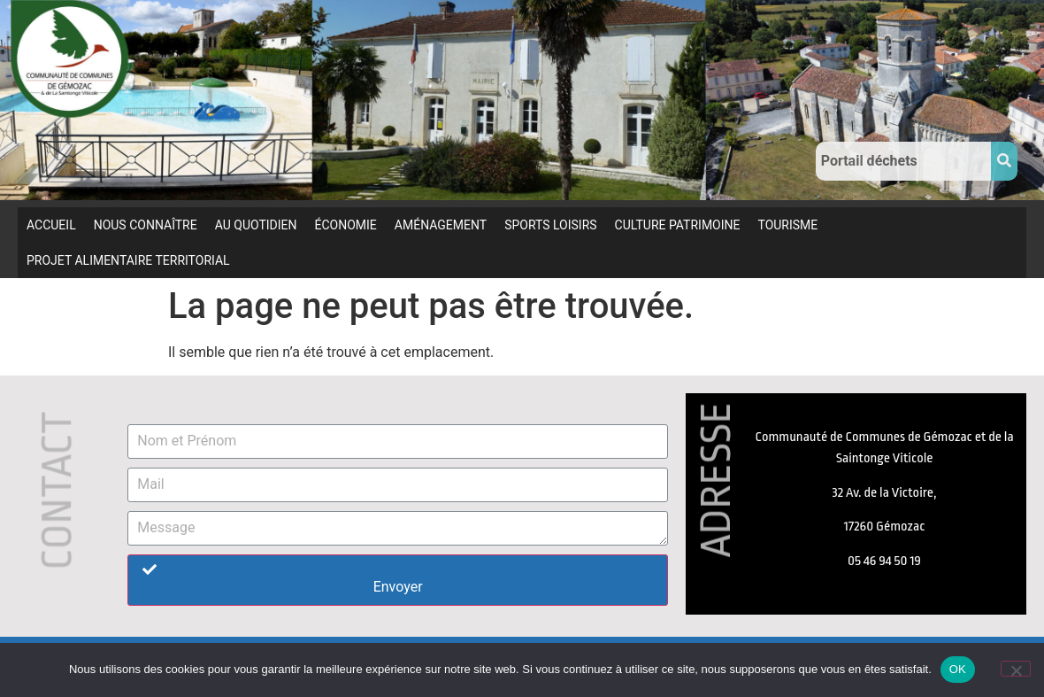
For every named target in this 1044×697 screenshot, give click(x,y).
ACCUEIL (51, 225)
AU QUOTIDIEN (256, 225)
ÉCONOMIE (346, 225)
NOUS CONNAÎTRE (145, 225)
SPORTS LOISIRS (550, 225)
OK (957, 669)
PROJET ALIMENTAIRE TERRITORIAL (128, 260)
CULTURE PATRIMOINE (678, 225)
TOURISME (787, 225)
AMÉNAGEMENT (441, 225)
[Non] (1016, 669)
